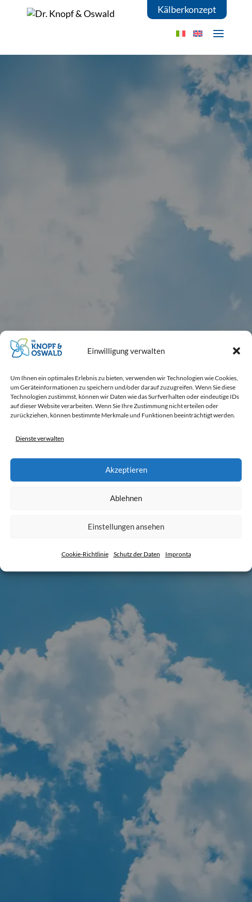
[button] (236, 351)
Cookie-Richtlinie (84, 554)
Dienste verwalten (39, 438)
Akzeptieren (126, 469)
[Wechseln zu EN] (197, 33)
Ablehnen (126, 498)
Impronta (178, 554)
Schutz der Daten (137, 554)
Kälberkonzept (187, 9)
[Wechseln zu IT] (180, 33)
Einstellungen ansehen (126, 526)
